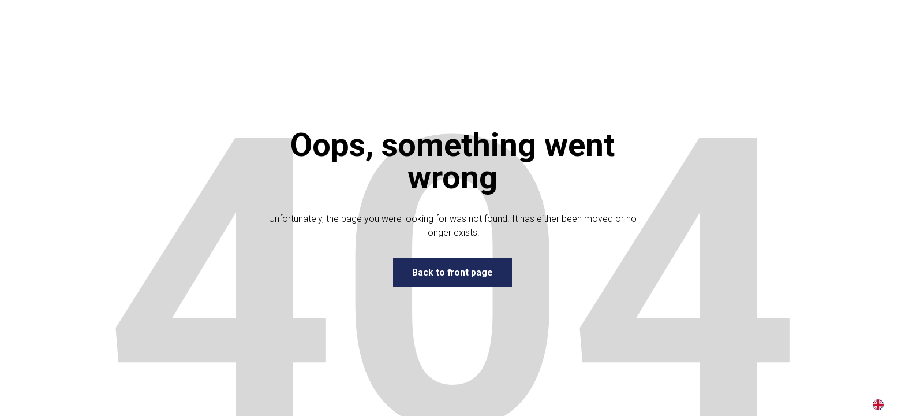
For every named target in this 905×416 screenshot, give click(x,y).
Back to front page (452, 272)
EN (878, 404)
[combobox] (878, 404)
